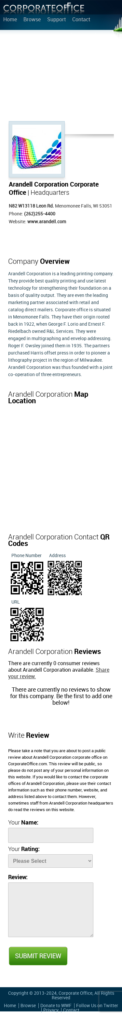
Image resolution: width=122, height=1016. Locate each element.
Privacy (51, 1010)
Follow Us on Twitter (97, 1005)
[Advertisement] (61, 77)
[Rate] (50, 861)
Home (10, 20)
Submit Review (37, 956)
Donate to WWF (56, 1005)
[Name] (50, 835)
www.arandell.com (46, 221)
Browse (32, 20)
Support (56, 20)
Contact (81, 20)
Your (23, 823)
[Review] (50, 909)
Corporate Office (44, 10)
